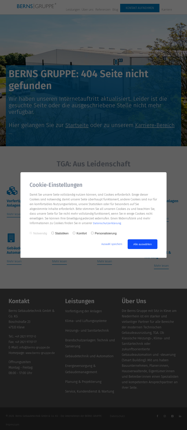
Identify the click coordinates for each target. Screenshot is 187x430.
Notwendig (38, 233)
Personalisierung (104, 233)
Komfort (80, 233)
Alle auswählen (142, 244)
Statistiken (60, 233)
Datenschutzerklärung (108, 223)
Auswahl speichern (110, 244)
